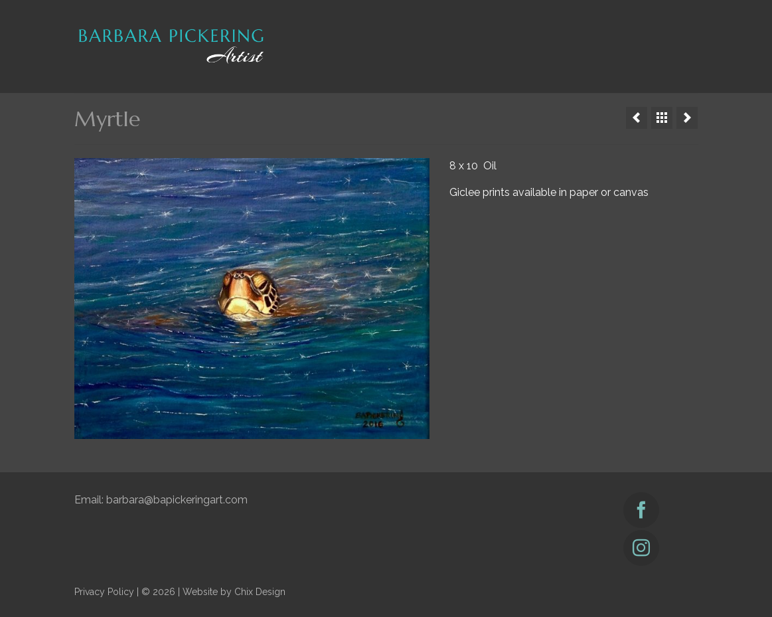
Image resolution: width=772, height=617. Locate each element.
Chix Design (259, 591)
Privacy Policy (104, 591)
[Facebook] (641, 510)
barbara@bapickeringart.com (177, 499)
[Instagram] (641, 548)
